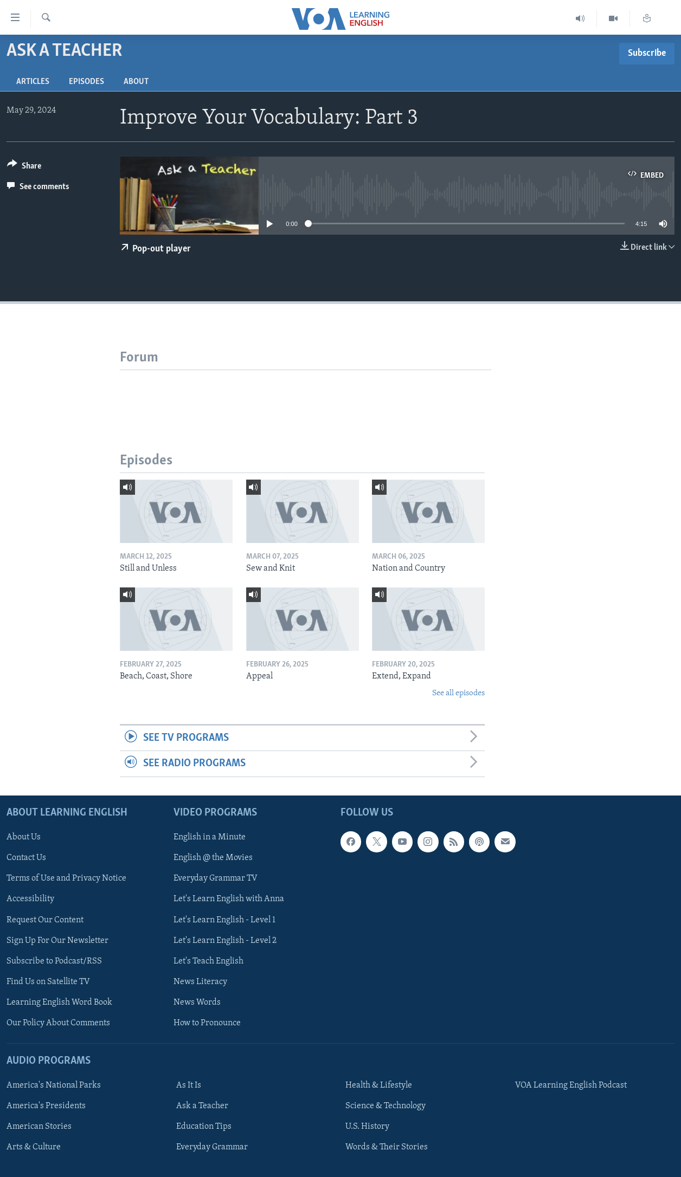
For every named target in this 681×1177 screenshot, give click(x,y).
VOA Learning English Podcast (571, 1085)
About (136, 81)
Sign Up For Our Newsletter (57, 940)
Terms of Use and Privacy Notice (66, 878)
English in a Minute (210, 837)
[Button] (24, 168)
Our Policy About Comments (58, 1022)
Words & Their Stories (386, 1147)
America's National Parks (54, 1085)
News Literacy (200, 981)
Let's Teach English (208, 960)
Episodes (86, 81)
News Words (197, 1002)
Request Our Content (45, 919)
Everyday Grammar (212, 1147)
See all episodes (458, 693)
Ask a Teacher (202, 1106)
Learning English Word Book (59, 1002)
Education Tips (204, 1126)
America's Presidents (46, 1106)
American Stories (39, 1126)
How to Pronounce (207, 1022)
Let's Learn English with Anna (229, 899)
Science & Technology (385, 1106)
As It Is (188, 1085)
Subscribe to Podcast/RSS (54, 960)
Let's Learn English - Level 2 (225, 940)
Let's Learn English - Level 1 (224, 919)
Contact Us (26, 857)
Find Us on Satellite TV (48, 981)
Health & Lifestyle (378, 1085)
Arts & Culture (34, 1147)
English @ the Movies (213, 857)
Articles (32, 81)
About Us (24, 837)
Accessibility (30, 899)
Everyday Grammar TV (216, 878)
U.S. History (367, 1126)
